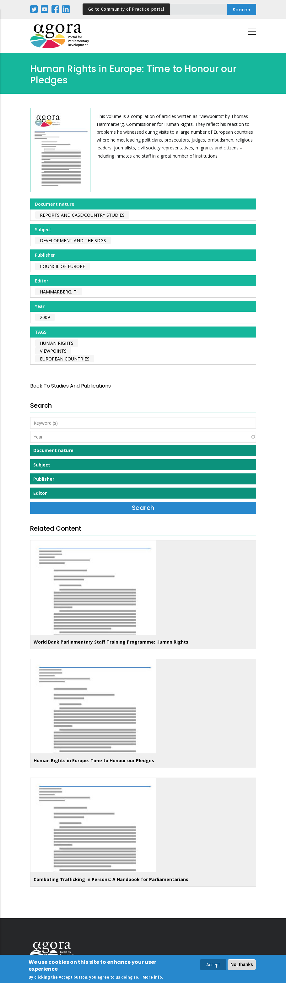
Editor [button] (40, 493)
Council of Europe (62, 266)
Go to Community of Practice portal (126, 9)
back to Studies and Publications (70, 385)
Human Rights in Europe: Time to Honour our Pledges (94, 760)
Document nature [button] (53, 450)
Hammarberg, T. (59, 292)
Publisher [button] (43, 479)
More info (152, 978)
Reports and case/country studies (82, 215)
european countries (64, 359)
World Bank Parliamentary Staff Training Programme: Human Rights (111, 642)
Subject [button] (41, 465)
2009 (45, 317)
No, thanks (241, 965)
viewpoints (53, 351)
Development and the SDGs (73, 240)
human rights (56, 343)
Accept (213, 966)
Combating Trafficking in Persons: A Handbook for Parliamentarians (111, 879)
